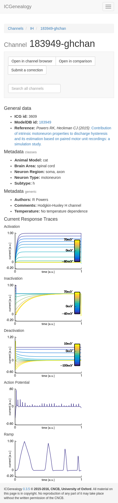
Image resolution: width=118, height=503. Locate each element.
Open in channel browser (32, 61)
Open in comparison (75, 61)
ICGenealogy (17, 6)
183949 (45, 122)
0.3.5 (26, 489)
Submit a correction (27, 70)
